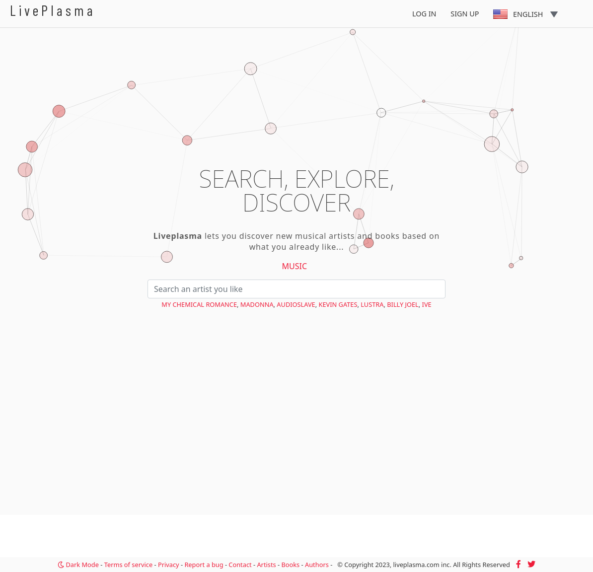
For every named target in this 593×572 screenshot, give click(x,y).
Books (290, 564)
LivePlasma (53, 10)
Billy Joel (403, 304)
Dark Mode (78, 564)
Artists (266, 564)
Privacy (168, 564)
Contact (239, 564)
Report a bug (203, 564)
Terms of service (128, 564)
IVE (427, 304)
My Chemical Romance (199, 304)
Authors (317, 564)
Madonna (257, 304)
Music (294, 266)
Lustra (372, 304)
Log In (424, 13)
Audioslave (296, 304)
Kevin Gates (338, 304)
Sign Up (464, 13)
